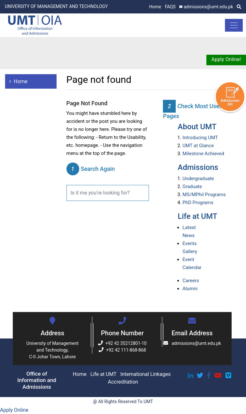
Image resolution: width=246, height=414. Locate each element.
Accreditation (123, 382)
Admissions (198, 167)
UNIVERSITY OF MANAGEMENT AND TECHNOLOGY (56, 6)
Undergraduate (198, 178)
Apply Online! (226, 59)
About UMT (197, 126)
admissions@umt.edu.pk (206, 6)
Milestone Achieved (203, 153)
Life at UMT (197, 216)
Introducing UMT (200, 137)
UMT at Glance (198, 145)
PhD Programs (197, 202)
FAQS (170, 6)
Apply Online (14, 410)
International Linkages (145, 374)
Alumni (189, 288)
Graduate (192, 186)
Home (155, 6)
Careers (190, 280)
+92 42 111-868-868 (122, 350)
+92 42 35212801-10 (122, 343)
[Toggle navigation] (234, 25)
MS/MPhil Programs (204, 194)
